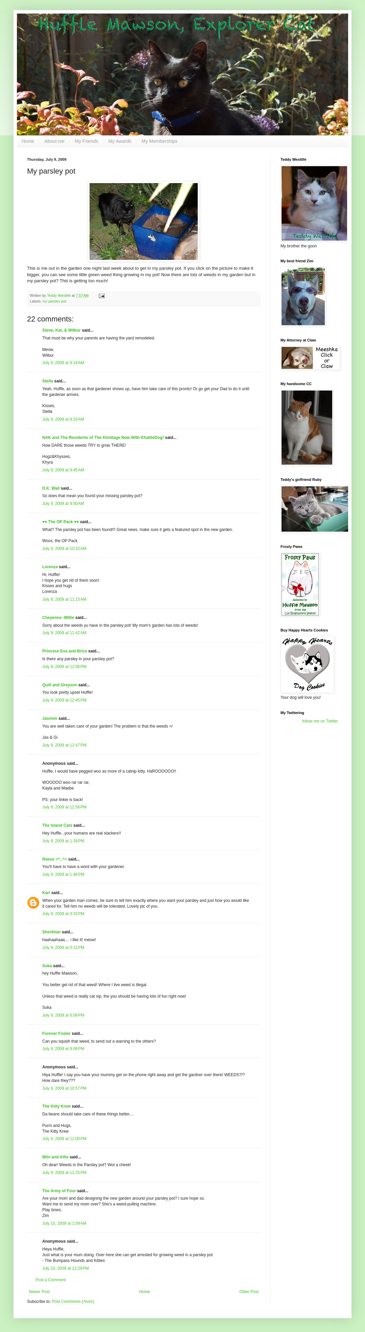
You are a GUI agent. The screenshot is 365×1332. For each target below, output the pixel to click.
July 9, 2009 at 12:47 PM (64, 745)
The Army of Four (59, 1191)
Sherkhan (51, 932)
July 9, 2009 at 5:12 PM (63, 947)
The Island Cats (57, 825)
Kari (46, 892)
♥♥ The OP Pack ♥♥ (60, 521)
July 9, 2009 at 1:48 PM (63, 874)
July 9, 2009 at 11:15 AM (64, 599)
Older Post (249, 1291)
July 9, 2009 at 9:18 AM (63, 362)
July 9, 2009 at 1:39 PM (63, 841)
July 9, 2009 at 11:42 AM (64, 632)
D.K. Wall (51, 488)
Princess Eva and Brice (64, 651)
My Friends (86, 141)
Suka (47, 965)
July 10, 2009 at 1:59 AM (64, 1223)
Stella (47, 381)
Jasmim (49, 718)
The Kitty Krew (56, 1106)
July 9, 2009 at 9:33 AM (63, 419)
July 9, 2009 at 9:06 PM (63, 1048)
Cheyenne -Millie (58, 617)
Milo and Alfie (55, 1157)
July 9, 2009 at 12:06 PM (64, 666)
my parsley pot (54, 301)
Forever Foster (56, 1033)
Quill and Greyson (59, 685)
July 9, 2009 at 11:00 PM (64, 1138)
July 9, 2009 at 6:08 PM (63, 1015)
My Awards (119, 141)
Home (28, 141)
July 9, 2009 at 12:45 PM (64, 700)
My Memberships (160, 141)
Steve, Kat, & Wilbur (61, 330)
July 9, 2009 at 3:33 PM (63, 913)
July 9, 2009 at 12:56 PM (64, 807)
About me (54, 141)
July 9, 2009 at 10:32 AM (64, 548)
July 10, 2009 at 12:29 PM (65, 1268)
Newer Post (39, 1291)
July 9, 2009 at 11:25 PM (64, 1172)
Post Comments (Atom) (73, 1301)
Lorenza (50, 566)
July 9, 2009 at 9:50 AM (63, 503)
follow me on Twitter (320, 721)
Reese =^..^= (54, 859)
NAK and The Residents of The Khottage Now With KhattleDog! (103, 437)
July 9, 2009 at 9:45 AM (63, 470)
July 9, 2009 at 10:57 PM (64, 1088)
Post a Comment (50, 1280)
